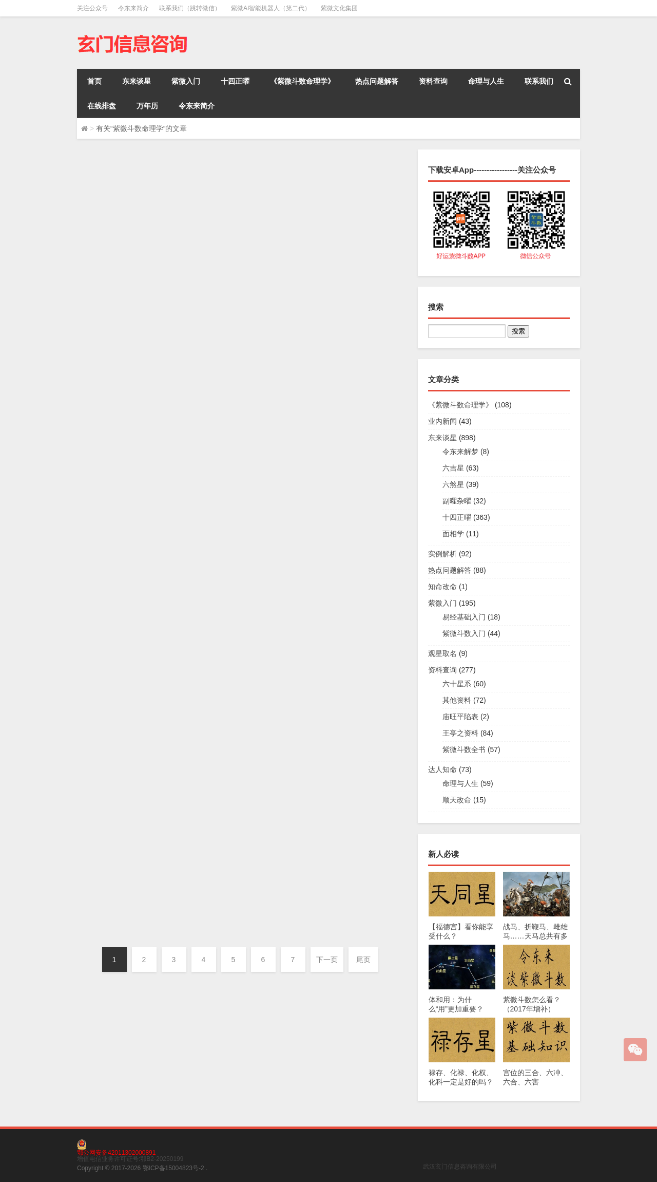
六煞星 (453, 484)
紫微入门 (185, 81)
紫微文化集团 (339, 8)
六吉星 (453, 468)
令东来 (213, 233)
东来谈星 (136, 81)
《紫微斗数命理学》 (302, 81)
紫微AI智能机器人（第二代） (271, 8)
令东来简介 (133, 8)
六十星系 (279, 367)
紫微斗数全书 (464, 749)
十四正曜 (235, 81)
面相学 (453, 534)
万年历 (147, 106)
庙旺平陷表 (460, 716)
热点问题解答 (376, 81)
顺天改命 (456, 800)
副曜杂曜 (456, 501)
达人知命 (442, 769)
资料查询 (433, 81)
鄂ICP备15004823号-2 (173, 1168)
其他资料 (456, 700)
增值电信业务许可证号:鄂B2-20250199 (130, 1158)
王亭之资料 (460, 733)
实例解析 (442, 554)
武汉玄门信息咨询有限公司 (460, 1166)
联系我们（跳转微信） (190, 8)
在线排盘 (101, 106)
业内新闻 (442, 421)
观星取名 (442, 653)
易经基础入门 (464, 617)
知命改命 (442, 587)
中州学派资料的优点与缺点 (264, 168)
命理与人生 (486, 81)
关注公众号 (92, 8)
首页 (94, 81)
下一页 (327, 959)
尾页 (363, 959)
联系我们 (539, 81)
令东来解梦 (460, 451)
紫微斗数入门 (464, 633)
